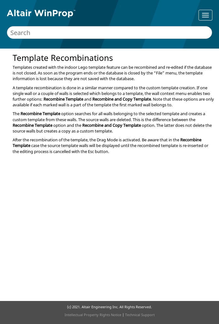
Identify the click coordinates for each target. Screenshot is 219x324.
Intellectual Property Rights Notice (93, 314)
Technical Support (140, 314)
